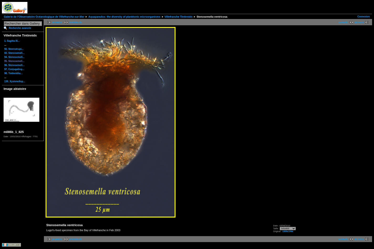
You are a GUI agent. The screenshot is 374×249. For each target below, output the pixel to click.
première (57, 22)
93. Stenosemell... (14, 53)
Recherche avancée (20, 28)
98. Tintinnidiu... (13, 73)
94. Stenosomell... (14, 57)
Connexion (363, 16)
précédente (75, 22)
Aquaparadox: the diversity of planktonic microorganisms (124, 16)
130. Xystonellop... (14, 81)
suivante (343, 22)
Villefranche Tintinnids (179, 16)
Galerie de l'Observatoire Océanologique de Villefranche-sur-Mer (44, 16)
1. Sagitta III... (12, 41)
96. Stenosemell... (14, 65)
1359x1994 (287, 231)
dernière (359, 22)
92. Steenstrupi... (13, 49)
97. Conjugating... (14, 69)
